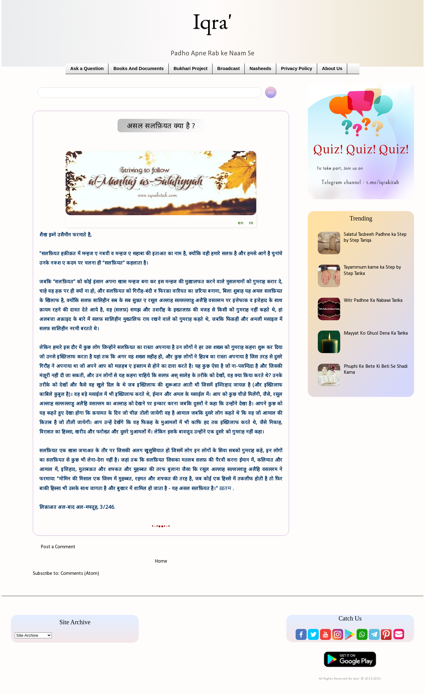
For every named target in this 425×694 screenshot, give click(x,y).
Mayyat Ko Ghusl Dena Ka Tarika (376, 333)
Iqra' (212, 21)
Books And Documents (138, 68)
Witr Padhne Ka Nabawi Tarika (373, 300)
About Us (332, 68)
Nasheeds (260, 68)
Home (161, 561)
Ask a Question (87, 68)
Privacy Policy (296, 68)
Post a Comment (58, 547)
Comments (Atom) (80, 573)
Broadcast (228, 68)
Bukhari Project (190, 68)
